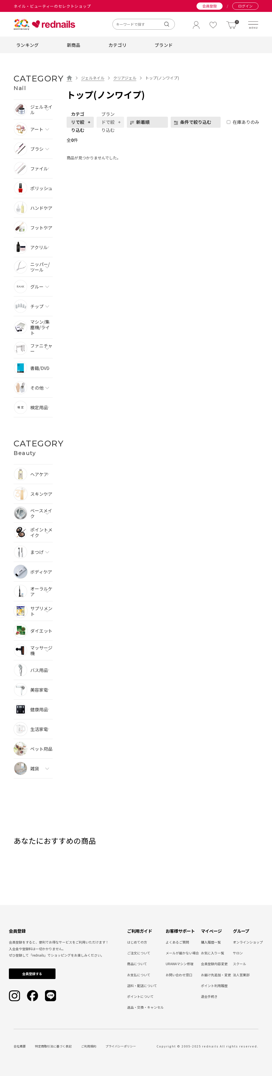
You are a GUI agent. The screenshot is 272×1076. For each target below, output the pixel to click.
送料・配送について (142, 985)
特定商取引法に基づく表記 (53, 1046)
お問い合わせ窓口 (179, 974)
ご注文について (138, 952)
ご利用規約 (88, 1046)
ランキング (27, 45)
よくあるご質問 (177, 942)
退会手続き (209, 996)
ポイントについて (140, 996)
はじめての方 (137, 942)
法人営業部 (241, 974)
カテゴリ (118, 45)
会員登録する (32, 973)
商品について (137, 963)
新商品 (73, 45)
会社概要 (20, 1046)
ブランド (164, 45)
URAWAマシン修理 (179, 963)
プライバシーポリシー (120, 1046)
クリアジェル (124, 78)
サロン (238, 952)
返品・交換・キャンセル (145, 1007)
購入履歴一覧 (211, 942)
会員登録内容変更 (214, 963)
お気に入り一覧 (212, 952)
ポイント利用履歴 (214, 985)
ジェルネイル (92, 78)
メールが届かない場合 (182, 952)
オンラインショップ (248, 942)
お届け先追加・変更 (216, 974)
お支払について (138, 974)
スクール (239, 963)
